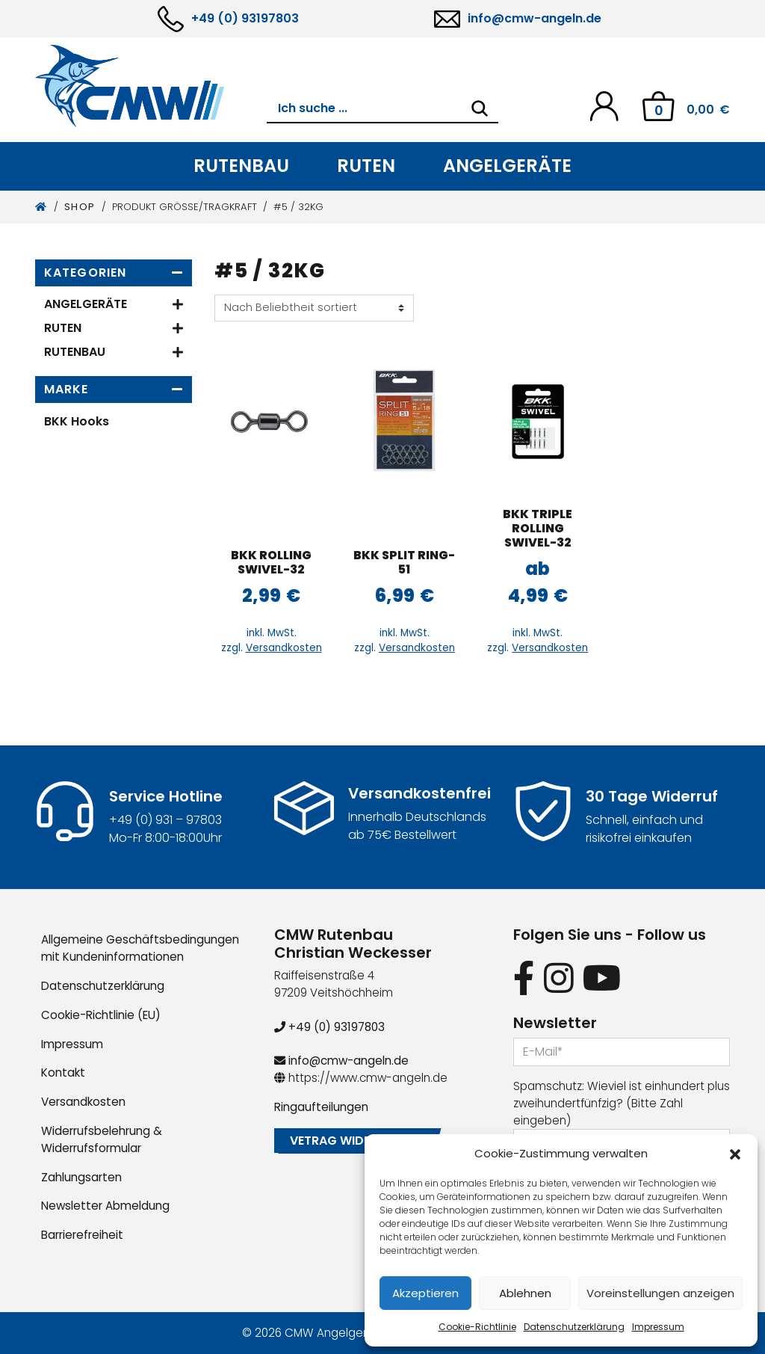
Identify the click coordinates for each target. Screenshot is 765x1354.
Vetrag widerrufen (352, 1140)
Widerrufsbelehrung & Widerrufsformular (101, 1139)
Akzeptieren (425, 1293)
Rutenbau (241, 165)
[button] (735, 1153)
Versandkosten (284, 648)
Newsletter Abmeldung (105, 1205)
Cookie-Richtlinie (477, 1326)
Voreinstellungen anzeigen (660, 1293)
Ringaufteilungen (321, 1107)
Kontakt (63, 1072)
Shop (80, 207)
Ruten (366, 165)
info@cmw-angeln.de (534, 18)
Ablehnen (525, 1293)
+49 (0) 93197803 (245, 18)
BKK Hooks (76, 421)
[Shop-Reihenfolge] (314, 308)
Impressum (658, 1326)
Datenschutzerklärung (574, 1326)
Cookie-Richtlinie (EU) (101, 1015)
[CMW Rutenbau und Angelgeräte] (151, 86)
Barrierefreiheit (82, 1235)
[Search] (479, 108)
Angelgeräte (507, 165)
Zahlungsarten (81, 1177)
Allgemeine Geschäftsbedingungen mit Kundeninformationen (140, 948)
